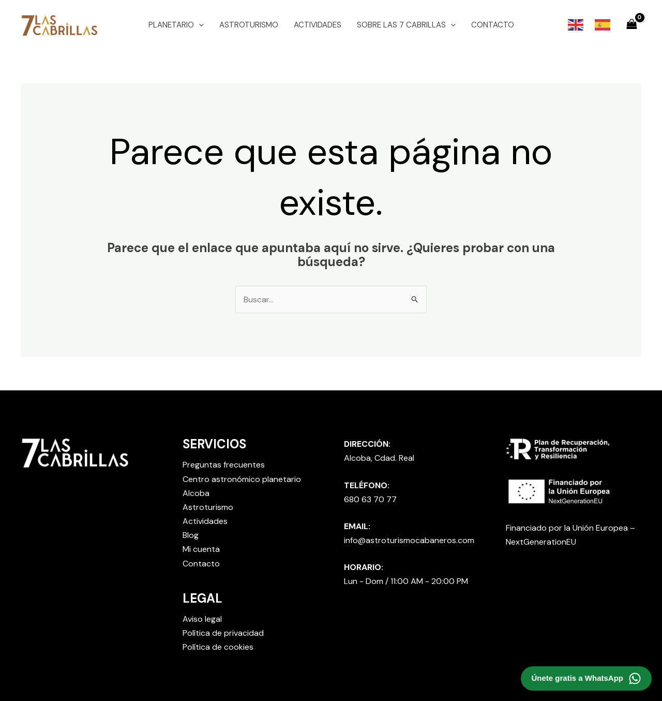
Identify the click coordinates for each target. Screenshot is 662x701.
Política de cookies (218, 646)
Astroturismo (208, 507)
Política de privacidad (223, 632)
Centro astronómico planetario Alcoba (242, 486)
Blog (191, 535)
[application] (199, 25)
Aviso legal (202, 619)
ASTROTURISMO (248, 25)
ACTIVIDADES (317, 25)
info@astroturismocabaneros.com (409, 540)
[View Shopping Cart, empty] (631, 24)
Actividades (205, 521)
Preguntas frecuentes (224, 464)
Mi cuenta (201, 549)
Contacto (201, 563)
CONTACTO (492, 25)
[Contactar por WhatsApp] (586, 678)
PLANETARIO (176, 25)
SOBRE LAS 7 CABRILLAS (406, 25)
